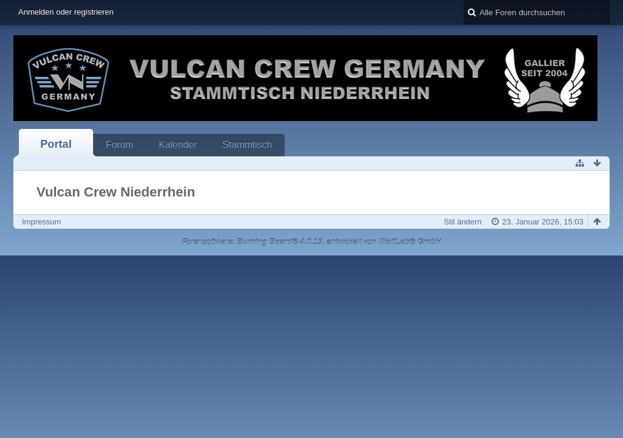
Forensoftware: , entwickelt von (311, 241)
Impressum (41, 221)
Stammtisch (246, 144)
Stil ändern (462, 221)
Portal (56, 144)
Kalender (178, 144)
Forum (119, 144)
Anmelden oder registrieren (66, 11)
